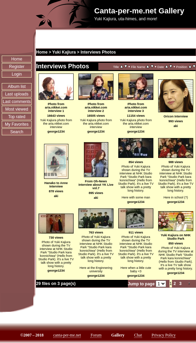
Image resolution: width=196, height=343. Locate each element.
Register (16, 66)
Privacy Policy (164, 335)
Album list (17, 86)
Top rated (16, 116)
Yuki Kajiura (64, 52)
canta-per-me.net (67, 335)
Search (16, 131)
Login (17, 74)
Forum (95, 335)
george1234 (56, 131)
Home (16, 59)
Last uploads (17, 94)
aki (176, 126)
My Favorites (17, 124)
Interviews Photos (98, 52)
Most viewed (16, 109)
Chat (138, 335)
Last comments (17, 101)
